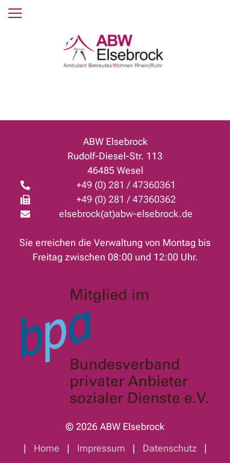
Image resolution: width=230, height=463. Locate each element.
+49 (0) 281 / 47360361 (126, 185)
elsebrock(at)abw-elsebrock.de (126, 213)
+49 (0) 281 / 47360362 (126, 199)
